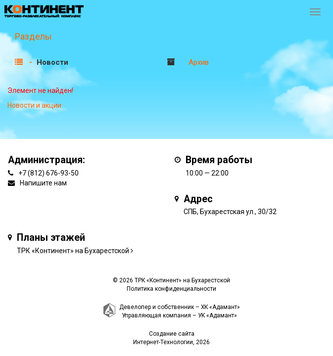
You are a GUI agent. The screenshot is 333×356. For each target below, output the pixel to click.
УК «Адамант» (217, 315)
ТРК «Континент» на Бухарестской (73, 251)
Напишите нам (43, 183)
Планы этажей (51, 237)
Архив (199, 62)
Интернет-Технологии (163, 342)
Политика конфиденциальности (171, 288)
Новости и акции (34, 105)
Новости (52, 62)
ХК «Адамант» (220, 307)
